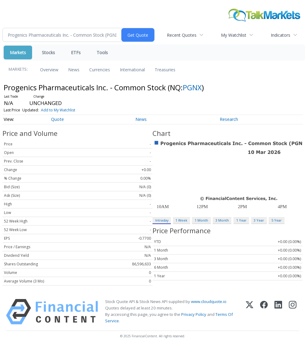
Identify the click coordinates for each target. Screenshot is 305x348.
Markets (18, 52)
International (132, 70)
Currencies (99, 70)
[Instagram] (292, 311)
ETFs (76, 52)
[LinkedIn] (278, 311)
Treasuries (165, 70)
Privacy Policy (193, 314)
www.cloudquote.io (208, 301)
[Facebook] (264, 311)
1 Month (201, 220)
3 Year (259, 220)
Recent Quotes (182, 35)
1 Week (181, 220)
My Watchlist (233, 35)
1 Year (241, 220)
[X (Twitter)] (249, 311)
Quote (57, 119)
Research (229, 119)
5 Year (276, 220)
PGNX (192, 87)
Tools (102, 52)
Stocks (48, 52)
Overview (49, 70)
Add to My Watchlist (58, 110)
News (73, 70)
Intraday (161, 220)
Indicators (280, 35)
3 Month (222, 220)
